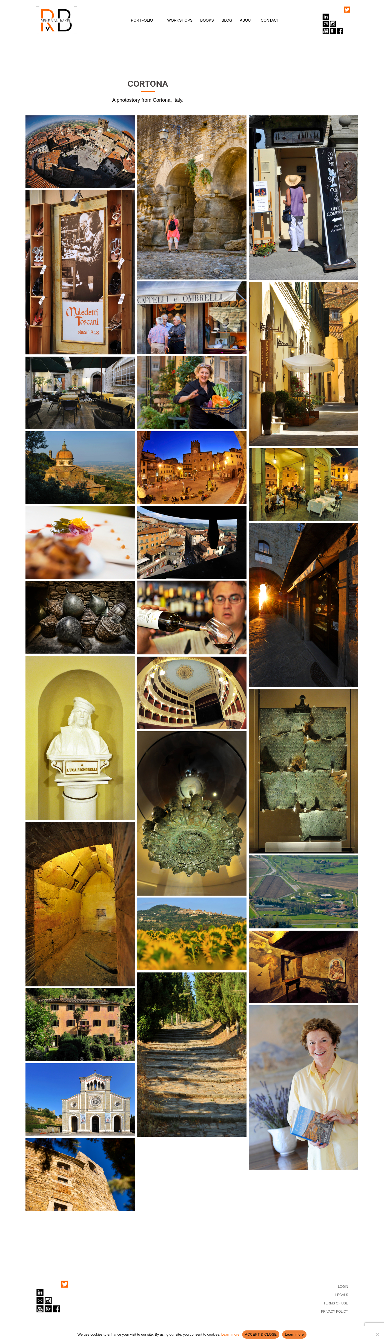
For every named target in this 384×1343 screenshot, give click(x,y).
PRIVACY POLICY (334, 1311)
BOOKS (207, 20)
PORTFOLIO (142, 20)
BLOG (227, 20)
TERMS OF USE (335, 1303)
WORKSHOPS (180, 20)
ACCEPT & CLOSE (261, 1334)
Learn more (230, 1334)
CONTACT (270, 20)
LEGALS (341, 1295)
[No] (377, 1334)
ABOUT (246, 20)
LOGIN (343, 1287)
